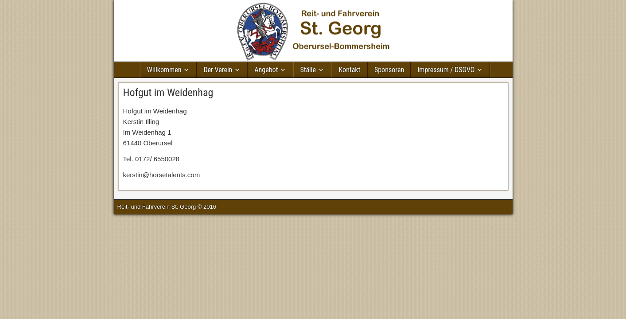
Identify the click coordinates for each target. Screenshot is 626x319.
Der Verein (217, 70)
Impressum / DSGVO (445, 70)
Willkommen (164, 70)
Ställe (308, 70)
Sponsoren (389, 70)
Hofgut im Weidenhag (168, 92)
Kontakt (350, 70)
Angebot (266, 70)
